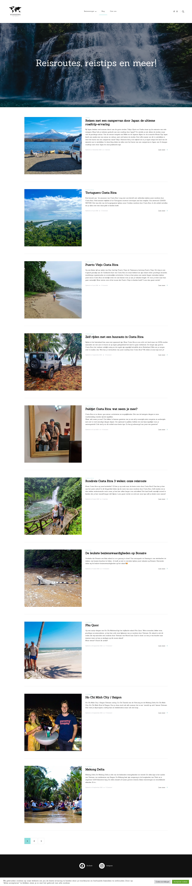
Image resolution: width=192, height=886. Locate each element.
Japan (87, 118)
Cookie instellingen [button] (162, 882)
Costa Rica (89, 190)
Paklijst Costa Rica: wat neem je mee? (111, 409)
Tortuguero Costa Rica (100, 192)
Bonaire (88, 550)
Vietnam (88, 622)
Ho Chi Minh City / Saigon (103, 697)
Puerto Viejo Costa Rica (101, 265)
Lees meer (163, 150)
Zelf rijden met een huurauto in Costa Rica (114, 337)
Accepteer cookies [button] (180, 882)
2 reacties (107, 150)
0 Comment (104, 211)
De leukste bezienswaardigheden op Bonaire (115, 553)
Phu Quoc (92, 625)
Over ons (113, 11)
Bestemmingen (89, 11)
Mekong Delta (94, 769)
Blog (103, 11)
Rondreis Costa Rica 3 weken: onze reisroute (115, 481)
